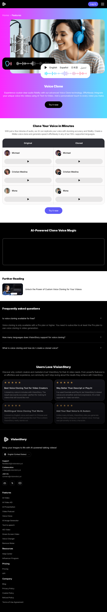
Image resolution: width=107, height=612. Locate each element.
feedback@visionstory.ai (12, 463)
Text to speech (8, 525)
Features (16, 15)
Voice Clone (7, 516)
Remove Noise (8, 543)
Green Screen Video (10, 534)
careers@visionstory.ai (11, 476)
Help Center (7, 554)
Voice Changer (8, 539)
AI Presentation (8, 507)
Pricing (5, 569)
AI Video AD (7, 502)
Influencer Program (10, 558)
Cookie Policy (8, 593)
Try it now (53, 104)
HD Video (6, 530)
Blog (4, 584)
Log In (93, 4)
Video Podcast (8, 511)
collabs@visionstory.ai (11, 470)
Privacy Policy (8, 588)
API (3, 573)
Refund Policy (8, 597)
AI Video (5, 498)
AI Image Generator (10, 520)
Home (5, 15)
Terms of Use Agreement (12, 602)
